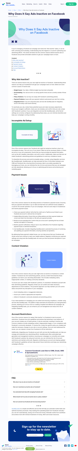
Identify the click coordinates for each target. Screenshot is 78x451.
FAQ (14, 70)
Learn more (15, 449)
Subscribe (47, 435)
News (23, 4)
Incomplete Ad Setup (19, 62)
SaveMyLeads (16, 408)
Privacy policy (29, 445)
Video (50, 4)
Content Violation (18, 66)
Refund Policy (48, 445)
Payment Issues (17, 64)
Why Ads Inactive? (18, 60)
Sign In (62, 4)
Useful (40, 4)
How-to (35, 4)
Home (9, 10)
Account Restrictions (19, 68)
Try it (29, 365)
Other (45, 4)
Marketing (29, 4)
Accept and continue (30, 449)
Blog (15, 10)
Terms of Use (39, 445)
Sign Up (71, 4)
